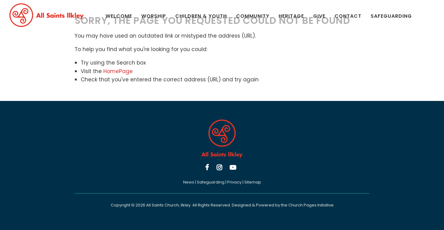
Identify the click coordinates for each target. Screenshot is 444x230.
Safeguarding (391, 16)
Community (252, 16)
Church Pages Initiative (311, 205)
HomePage (118, 71)
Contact (348, 16)
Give (319, 16)
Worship (153, 16)
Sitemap (252, 182)
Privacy (234, 182)
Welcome (118, 16)
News (188, 182)
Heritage (291, 16)
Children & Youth (201, 16)
